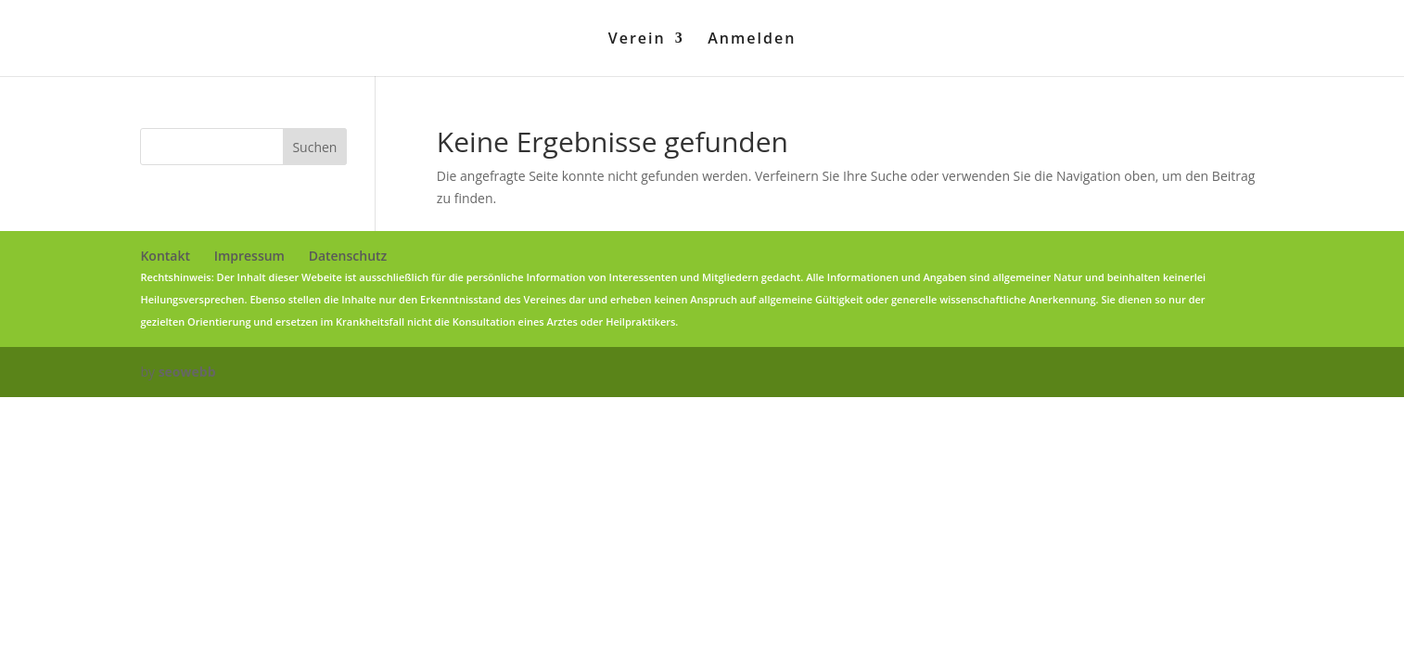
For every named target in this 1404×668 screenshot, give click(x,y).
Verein (637, 40)
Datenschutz (348, 255)
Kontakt (165, 255)
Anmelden (752, 40)
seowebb (187, 371)
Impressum (249, 255)
